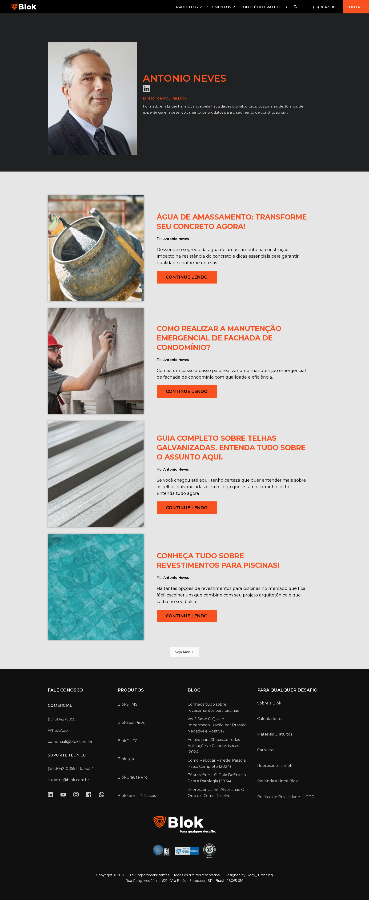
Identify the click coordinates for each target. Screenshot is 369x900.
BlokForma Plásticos (137, 795)
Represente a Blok (274, 765)
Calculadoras (269, 718)
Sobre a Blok (269, 703)
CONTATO (356, 7)
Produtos (131, 690)
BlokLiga (126, 759)
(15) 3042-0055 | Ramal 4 (71, 768)
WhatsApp (58, 730)
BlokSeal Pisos (131, 722)
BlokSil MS (127, 704)
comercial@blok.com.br (70, 741)
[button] (189, 6)
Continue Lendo (187, 277)
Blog (194, 690)
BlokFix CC (127, 741)
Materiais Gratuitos (274, 734)
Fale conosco (65, 690)
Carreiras (265, 750)
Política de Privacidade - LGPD (285, 797)
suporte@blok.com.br (68, 780)
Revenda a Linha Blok (277, 781)
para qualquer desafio (287, 690)
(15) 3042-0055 (326, 7)
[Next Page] (184, 652)
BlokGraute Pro (133, 777)
